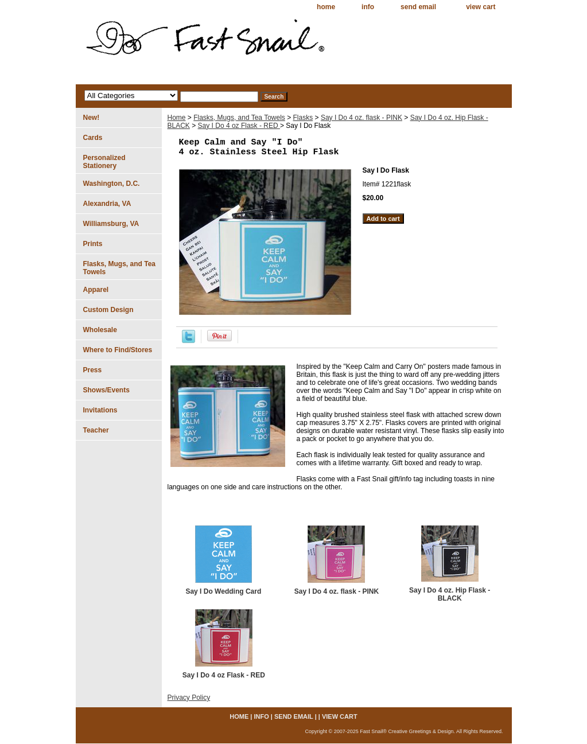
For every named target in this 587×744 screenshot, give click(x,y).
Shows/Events (106, 390)
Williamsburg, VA (111, 224)
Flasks (303, 118)
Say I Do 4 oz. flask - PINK (361, 118)
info (367, 7)
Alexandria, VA (107, 204)
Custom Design (108, 310)
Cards (93, 138)
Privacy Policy (189, 698)
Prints (93, 244)
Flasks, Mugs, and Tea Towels (239, 118)
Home (177, 118)
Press (92, 370)
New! (91, 118)
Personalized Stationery (104, 162)
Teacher (96, 430)
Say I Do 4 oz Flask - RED (239, 126)
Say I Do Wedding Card (223, 591)
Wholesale (100, 330)
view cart (480, 7)
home (326, 7)
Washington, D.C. (111, 184)
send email (418, 7)
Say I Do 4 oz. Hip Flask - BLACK (449, 594)
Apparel (96, 290)
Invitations (100, 410)
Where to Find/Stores (118, 350)
